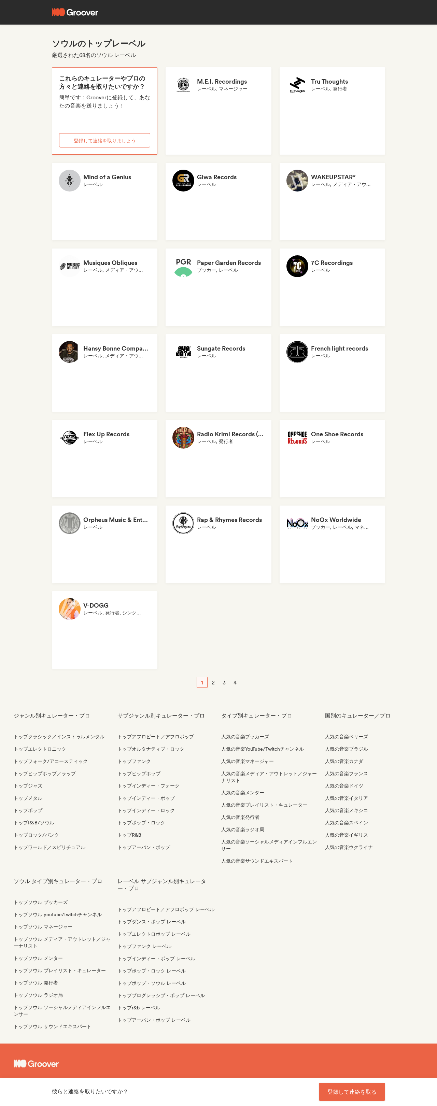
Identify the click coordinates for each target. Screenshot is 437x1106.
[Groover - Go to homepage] (65, 1063)
